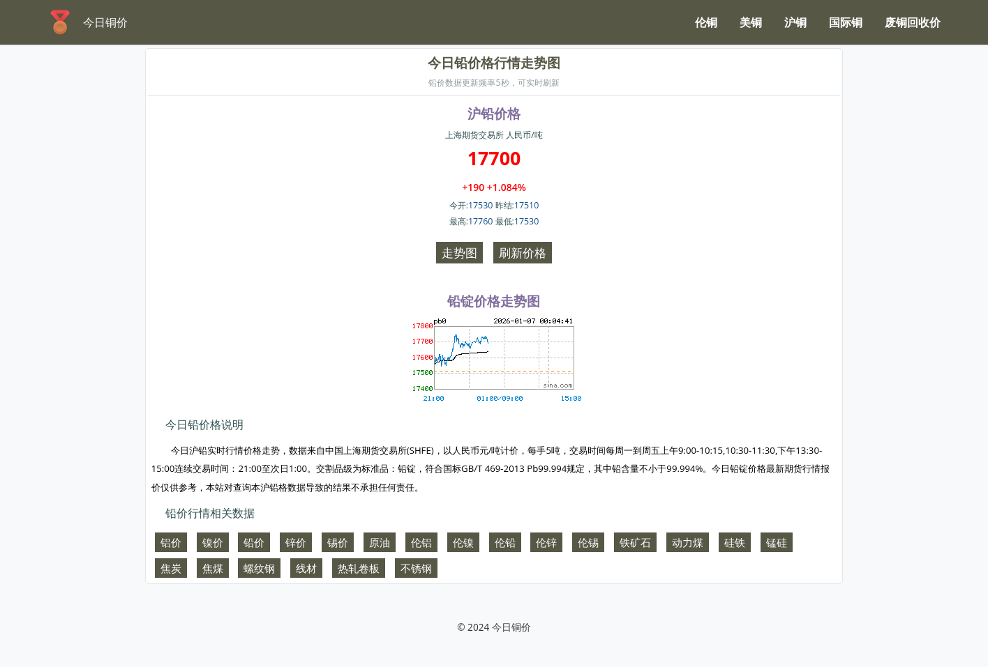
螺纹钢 (259, 568)
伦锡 (588, 542)
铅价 (254, 542)
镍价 (212, 542)
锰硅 (776, 542)
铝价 (170, 542)
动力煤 (687, 542)
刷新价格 (522, 253)
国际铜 (845, 22)
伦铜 (706, 22)
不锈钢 (416, 568)
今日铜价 (511, 627)
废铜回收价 (913, 22)
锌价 (295, 542)
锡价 (337, 542)
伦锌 (546, 542)
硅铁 (734, 542)
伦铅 (505, 542)
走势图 (459, 253)
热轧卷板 (359, 568)
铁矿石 (635, 542)
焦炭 (170, 568)
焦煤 (212, 568)
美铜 (751, 22)
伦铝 (421, 542)
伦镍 (463, 542)
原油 (379, 542)
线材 (306, 568)
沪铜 (795, 22)
